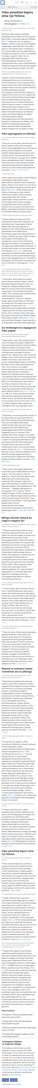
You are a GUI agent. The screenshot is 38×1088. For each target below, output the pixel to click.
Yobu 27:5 (12, 920)
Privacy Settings (15, 1075)
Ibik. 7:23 (5, 41)
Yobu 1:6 (23, 751)
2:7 (6, 732)
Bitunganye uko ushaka (12, 1084)
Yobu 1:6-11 (11, 190)
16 (29, 939)
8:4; (34, 391)
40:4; (29, 510)
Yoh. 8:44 (11, 841)
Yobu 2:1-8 (28, 318)
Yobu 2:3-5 (12, 795)
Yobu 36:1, (17, 449)
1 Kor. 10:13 (22, 664)
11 (22, 449)
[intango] (3, 2)
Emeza (5, 1080)
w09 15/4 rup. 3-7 (12, 7)
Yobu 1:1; (15, 170)
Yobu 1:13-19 (18, 251)
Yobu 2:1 (21, 754)
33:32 (7, 461)
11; (28, 391)
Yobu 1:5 (5, 965)
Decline (14, 1080)
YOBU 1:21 (25, 23)
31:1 (27, 170)
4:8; (31, 391)
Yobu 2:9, (23, 391)
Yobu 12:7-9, (20, 939)
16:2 (3, 393)
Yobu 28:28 (15, 890)
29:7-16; (22, 170)
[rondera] (35, 2)
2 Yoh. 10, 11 (8, 846)
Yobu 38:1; (23, 510)
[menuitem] (3, 2)
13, (26, 939)
